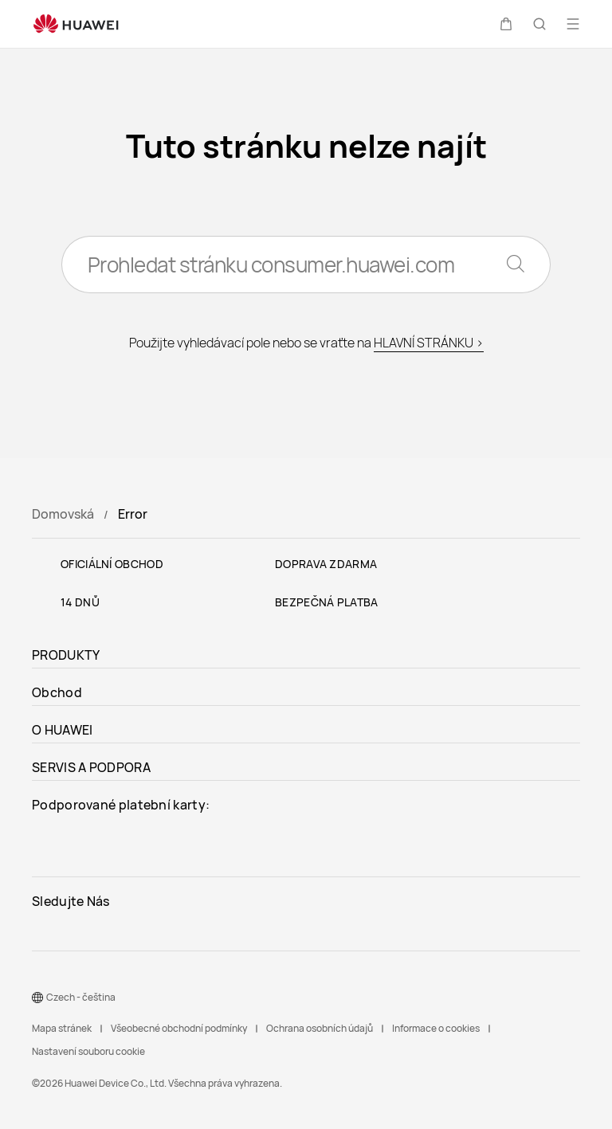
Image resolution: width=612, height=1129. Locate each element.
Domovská (63, 514)
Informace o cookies (436, 1028)
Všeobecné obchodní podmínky (179, 1028)
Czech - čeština (81, 997)
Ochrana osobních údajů (319, 1028)
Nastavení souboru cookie (88, 1051)
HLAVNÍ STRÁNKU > (429, 342)
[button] (506, 23)
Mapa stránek (62, 1028)
